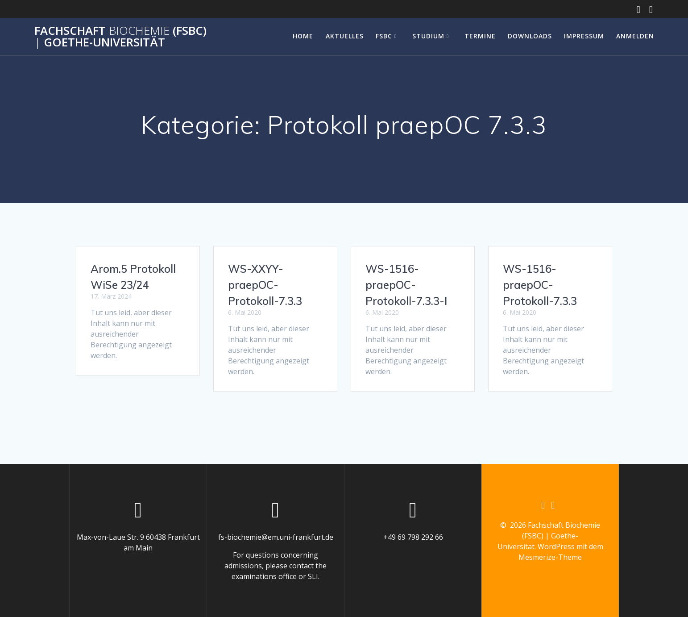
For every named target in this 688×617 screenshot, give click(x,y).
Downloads (530, 36)
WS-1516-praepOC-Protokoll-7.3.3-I (406, 285)
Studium (428, 36)
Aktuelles (345, 36)
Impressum (584, 36)
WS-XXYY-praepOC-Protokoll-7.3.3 (265, 285)
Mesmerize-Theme (550, 558)
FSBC (384, 36)
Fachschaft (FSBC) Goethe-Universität (120, 36)
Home (303, 36)
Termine (480, 36)
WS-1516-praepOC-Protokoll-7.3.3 (540, 285)
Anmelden (635, 36)
